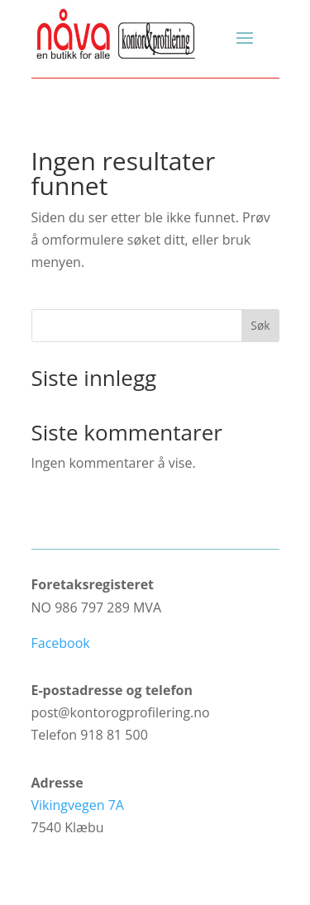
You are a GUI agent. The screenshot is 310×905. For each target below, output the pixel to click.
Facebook (60, 643)
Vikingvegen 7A (77, 805)
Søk (259, 325)
